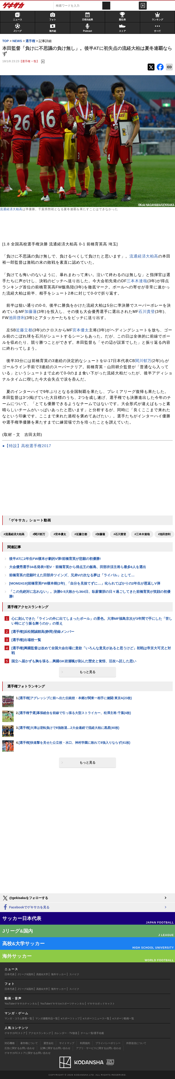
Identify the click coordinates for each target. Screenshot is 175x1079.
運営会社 (49, 1043)
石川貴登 (147, 311)
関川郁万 (143, 361)
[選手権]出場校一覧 (26, 640)
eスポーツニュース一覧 (96, 1018)
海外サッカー (58, 974)
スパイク (74, 974)
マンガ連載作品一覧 (46, 1018)
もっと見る (87, 672)
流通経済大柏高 (11, 209)
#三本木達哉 (142, 534)
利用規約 (85, 1043)
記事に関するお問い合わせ (55, 1048)
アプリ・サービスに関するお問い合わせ (98, 1048)
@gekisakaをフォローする (25, 898)
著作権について (29, 1043)
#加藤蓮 (100, 534)
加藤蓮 (31, 311)
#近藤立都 (81, 534)
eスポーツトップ (70, 1018)
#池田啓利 (164, 534)
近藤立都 (24, 330)
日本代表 (10, 974)
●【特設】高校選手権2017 (26, 446)
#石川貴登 (119, 534)
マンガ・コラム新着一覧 (18, 1018)
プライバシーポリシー (108, 1043)
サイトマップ (66, 1043)
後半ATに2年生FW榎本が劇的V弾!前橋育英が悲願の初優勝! (55, 559)
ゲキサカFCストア (15, 1033)
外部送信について (136, 1043)
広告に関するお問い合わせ (20, 1048)
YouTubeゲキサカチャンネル (21, 1003)
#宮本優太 (60, 534)
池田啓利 (17, 318)
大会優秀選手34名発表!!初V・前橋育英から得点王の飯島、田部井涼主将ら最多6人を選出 (77, 567)
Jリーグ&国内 (25, 974)
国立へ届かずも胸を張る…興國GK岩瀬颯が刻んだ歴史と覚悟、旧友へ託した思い (73, 661)
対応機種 (10, 1043)
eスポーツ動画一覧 (123, 1018)
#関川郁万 (39, 534)
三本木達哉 (137, 281)
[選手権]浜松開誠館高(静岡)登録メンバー (42, 631)
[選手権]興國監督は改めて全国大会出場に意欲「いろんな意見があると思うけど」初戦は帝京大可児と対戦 (91, 650)
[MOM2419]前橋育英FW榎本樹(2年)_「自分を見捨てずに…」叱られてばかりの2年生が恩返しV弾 (84, 583)
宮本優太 (80, 330)
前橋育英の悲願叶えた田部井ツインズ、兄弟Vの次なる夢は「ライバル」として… (72, 575)
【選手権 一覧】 (29, 61)
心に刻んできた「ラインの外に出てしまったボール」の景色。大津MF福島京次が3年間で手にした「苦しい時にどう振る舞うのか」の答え (91, 621)
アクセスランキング (39, 1033)
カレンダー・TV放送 (65, 1033)
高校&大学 (42, 974)
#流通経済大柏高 (14, 534)
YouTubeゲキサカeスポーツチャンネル (62, 1003)
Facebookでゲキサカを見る (25, 907)
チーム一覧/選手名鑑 (92, 1033)
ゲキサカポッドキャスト (101, 1003)
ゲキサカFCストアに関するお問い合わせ (28, 1053)
